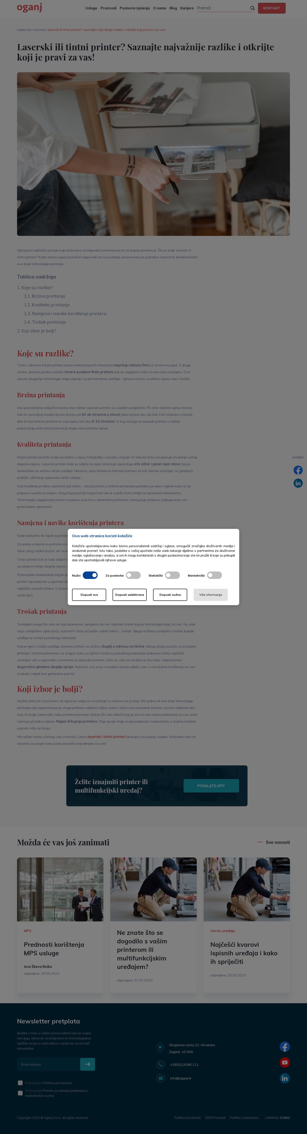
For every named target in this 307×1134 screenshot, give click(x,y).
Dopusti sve (89, 595)
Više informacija (210, 595)
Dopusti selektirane (129, 595)
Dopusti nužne (170, 595)
